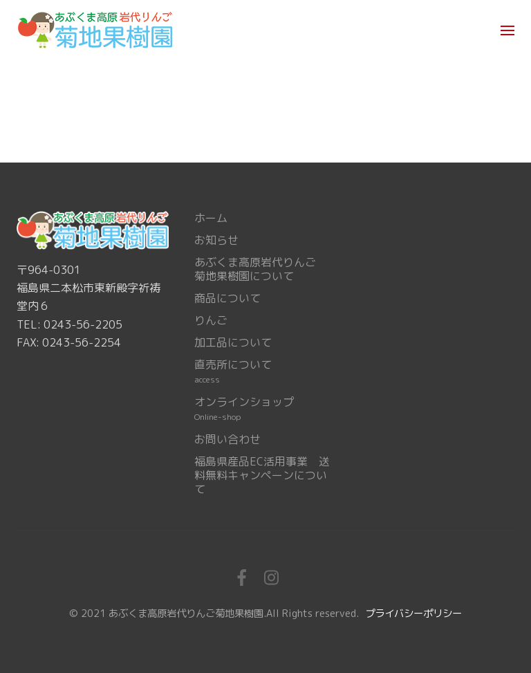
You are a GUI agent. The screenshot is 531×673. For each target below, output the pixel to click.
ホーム (210, 218)
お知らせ (216, 240)
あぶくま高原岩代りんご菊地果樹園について (255, 269)
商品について (227, 298)
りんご (210, 320)
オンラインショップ (244, 409)
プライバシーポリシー (413, 613)
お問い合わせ (227, 439)
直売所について (233, 371)
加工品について (233, 342)
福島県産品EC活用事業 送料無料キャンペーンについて (262, 475)
